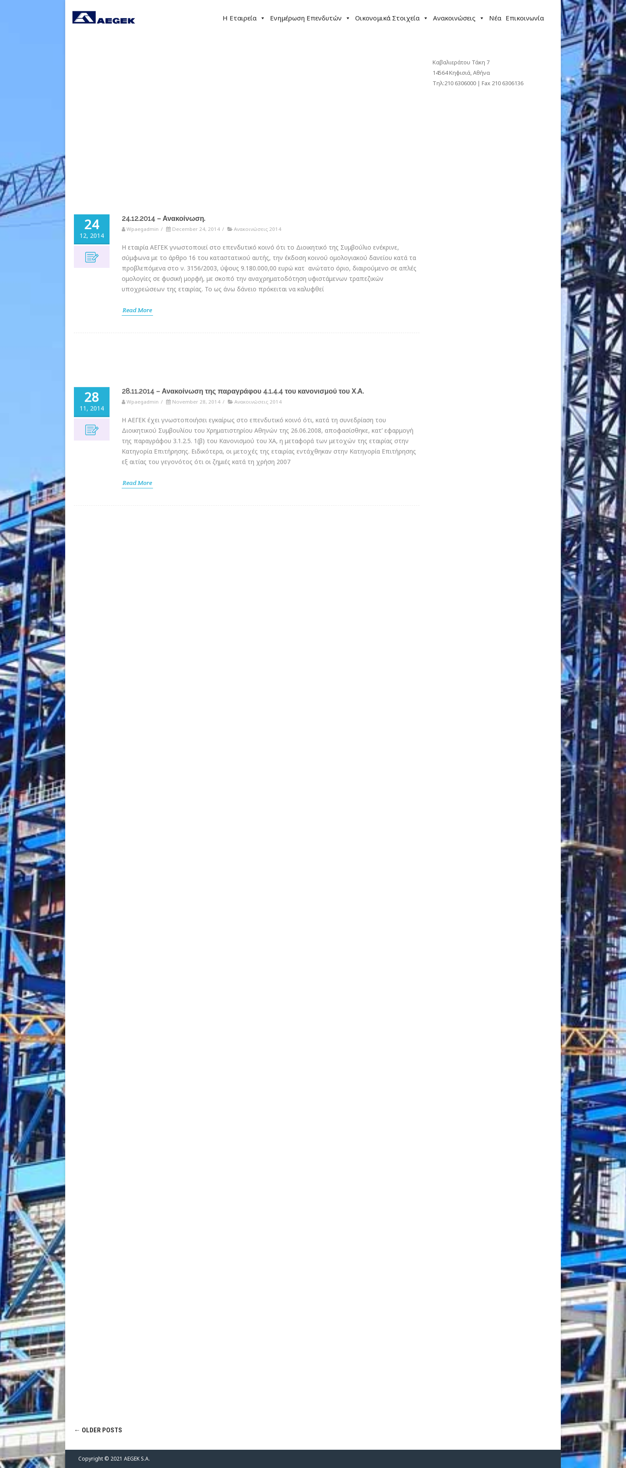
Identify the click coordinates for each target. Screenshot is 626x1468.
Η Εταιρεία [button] (244, 18)
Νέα (495, 17)
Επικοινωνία (525, 17)
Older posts (98, 1430)
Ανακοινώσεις (459, 18)
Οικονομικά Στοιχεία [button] (392, 18)
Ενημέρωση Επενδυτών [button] (310, 18)
